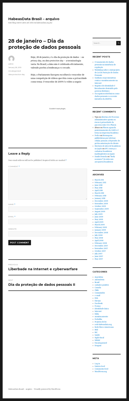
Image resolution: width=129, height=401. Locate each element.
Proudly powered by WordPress (47, 389)
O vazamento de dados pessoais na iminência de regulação (105, 64)
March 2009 (100, 225)
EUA (96, 298)
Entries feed (100, 366)
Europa (98, 301)
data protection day (16, 74)
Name (11, 204)
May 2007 (99, 259)
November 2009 (101, 204)
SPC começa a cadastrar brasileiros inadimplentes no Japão (105, 151)
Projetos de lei (100, 322)
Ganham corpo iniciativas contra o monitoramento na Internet (106, 80)
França (98, 306)
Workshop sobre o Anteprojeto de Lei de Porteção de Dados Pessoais (107, 72)
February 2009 (101, 227)
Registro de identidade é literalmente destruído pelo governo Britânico (106, 88)
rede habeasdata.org (103, 324)
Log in (97, 364)
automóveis (99, 280)
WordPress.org (101, 372)
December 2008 (101, 233)
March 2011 (99, 180)
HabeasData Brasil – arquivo (33, 19)
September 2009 (102, 209)
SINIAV (97, 340)
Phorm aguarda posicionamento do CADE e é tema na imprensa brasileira (107, 130)
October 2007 (100, 251)
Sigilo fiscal (99, 338)
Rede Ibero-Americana (104, 327)
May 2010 (98, 188)
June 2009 (99, 217)
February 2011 (100, 182)
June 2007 (99, 256)
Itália (97, 314)
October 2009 (100, 206)
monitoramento (101, 317)
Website (12, 229)
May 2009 (99, 219)
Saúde (97, 335)
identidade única (102, 309)
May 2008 (99, 238)
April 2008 (99, 240)
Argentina (99, 277)
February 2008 (101, 243)
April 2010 (99, 190)
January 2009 (100, 230)
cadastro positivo (102, 285)
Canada (98, 288)
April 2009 (99, 222)
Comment (14, 166)
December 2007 (101, 246)
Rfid (96, 330)
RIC (96, 332)
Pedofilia (98, 319)
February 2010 (100, 196)
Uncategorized (14, 71)
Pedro (97, 135)
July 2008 (98, 235)
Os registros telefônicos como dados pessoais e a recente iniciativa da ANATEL (107, 96)
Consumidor (100, 293)
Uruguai (98, 346)
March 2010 (99, 193)
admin (10, 64)
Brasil (97, 282)
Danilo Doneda (101, 157)
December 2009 (101, 201)
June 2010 (99, 185)
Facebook (99, 303)
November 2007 (101, 248)
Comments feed (101, 369)
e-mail (97, 295)
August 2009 (100, 211)
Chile (97, 290)
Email (11, 217)
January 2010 (100, 198)
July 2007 (98, 254)
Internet (98, 311)
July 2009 (98, 214)
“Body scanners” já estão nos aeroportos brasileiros (105, 159)
